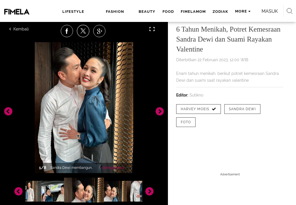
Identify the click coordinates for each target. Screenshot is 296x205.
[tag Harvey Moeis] (198, 109)
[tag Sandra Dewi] (242, 109)
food (168, 11)
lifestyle (73, 11)
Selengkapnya (113, 168)
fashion (115, 11)
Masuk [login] (270, 11)
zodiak (220, 11)
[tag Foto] (185, 122)
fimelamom (193, 11)
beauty (147, 11)
